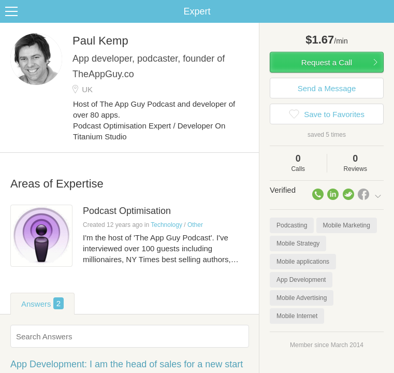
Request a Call (326, 62)
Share (383, 11)
